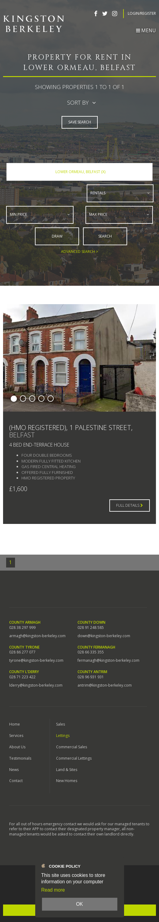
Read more (53, 890)
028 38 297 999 (22, 627)
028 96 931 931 (91, 676)
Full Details (129, 505)
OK (79, 904)
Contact (16, 780)
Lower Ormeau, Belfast (80, 171)
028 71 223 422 (22, 676)
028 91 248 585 (91, 627)
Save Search (79, 122)
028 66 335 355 (91, 652)
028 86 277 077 (22, 652)
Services (16, 735)
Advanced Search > (79, 251)
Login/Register (142, 13)
